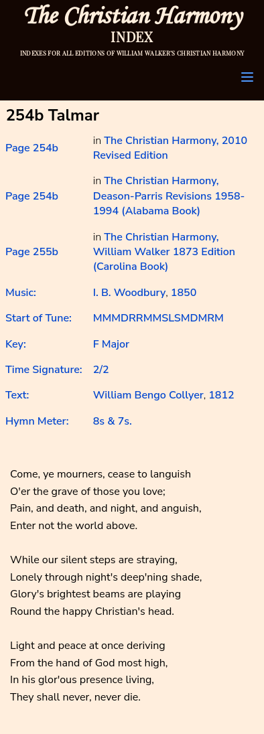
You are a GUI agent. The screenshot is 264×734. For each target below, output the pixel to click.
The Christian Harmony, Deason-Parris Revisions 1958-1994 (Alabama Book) (169, 195)
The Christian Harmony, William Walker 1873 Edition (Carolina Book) (164, 252)
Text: (17, 395)
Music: (20, 292)
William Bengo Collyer (148, 395)
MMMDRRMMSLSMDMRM (158, 318)
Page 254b (31, 148)
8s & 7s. (112, 421)
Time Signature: (43, 369)
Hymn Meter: (37, 421)
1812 (221, 395)
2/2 (101, 369)
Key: (15, 344)
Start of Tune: (38, 318)
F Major (111, 344)
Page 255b (31, 251)
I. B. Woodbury (129, 292)
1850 (183, 292)
